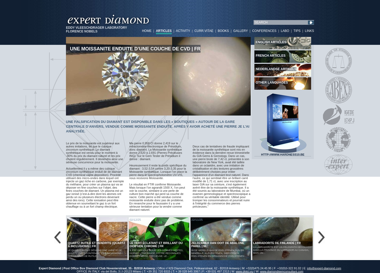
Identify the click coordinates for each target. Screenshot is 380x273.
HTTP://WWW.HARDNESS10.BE (283, 153)
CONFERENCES (264, 31)
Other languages (272, 82)
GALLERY (240, 31)
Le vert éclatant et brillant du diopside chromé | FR (156, 244)
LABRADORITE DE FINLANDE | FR (277, 243)
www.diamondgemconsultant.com (281, 271)
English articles (271, 42)
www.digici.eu (245, 271)
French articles (271, 56)
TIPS (297, 31)
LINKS (309, 31)
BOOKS (223, 31)
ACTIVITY (183, 31)
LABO (285, 31)
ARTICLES (164, 31)
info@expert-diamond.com (324, 268)
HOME (146, 31)
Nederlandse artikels (276, 69)
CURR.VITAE (203, 31)
